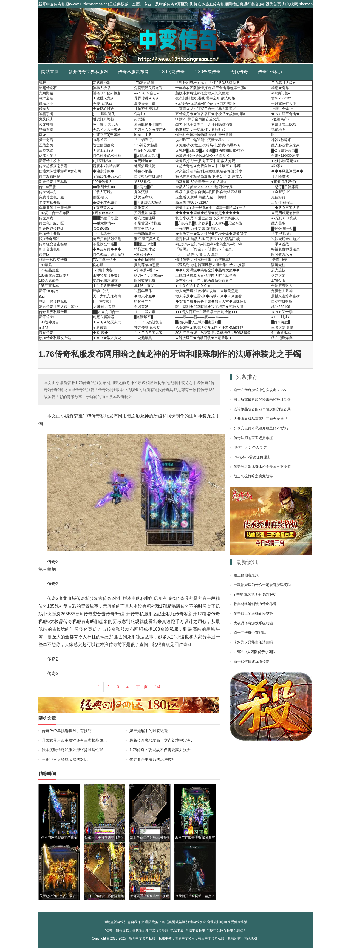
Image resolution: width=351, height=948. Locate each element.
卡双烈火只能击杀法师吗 (253, 642)
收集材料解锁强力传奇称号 (255, 604)
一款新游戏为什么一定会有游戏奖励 (262, 585)
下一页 (142, 687)
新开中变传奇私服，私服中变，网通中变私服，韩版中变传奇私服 (176, 938)
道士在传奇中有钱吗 (250, 633)
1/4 (157, 687)
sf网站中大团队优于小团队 (255, 652)
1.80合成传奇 (207, 71)
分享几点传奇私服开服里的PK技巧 (261, 428)
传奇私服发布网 (133, 71)
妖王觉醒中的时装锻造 (148, 730)
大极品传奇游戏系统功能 (253, 623)
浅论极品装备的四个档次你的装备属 (262, 409)
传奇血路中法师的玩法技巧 (152, 759)
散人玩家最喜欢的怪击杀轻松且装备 (262, 400)
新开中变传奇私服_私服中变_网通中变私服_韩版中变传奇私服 (175, 35)
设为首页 (273, 4)
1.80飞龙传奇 (171, 71)
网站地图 (250, 938)
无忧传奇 (239, 71)
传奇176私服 (270, 71)
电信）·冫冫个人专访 (250, 447)
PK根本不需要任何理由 (252, 457)
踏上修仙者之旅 (246, 575)
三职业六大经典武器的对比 (65, 759)
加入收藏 (290, 4)
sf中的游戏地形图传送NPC (255, 594)
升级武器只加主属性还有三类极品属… (74, 740)
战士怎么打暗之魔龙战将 (253, 476)
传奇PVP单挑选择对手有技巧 (67, 730)
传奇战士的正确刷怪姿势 (253, 614)
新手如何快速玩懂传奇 (251, 662)
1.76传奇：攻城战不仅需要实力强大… (161, 750)
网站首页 (50, 71)
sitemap (306, 4)
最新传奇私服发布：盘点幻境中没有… (162, 740)
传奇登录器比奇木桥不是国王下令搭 (262, 467)
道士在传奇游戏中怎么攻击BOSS (260, 390)
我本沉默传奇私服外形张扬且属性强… (74, 750)
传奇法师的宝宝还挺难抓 (253, 438)
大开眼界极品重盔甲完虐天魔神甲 (260, 419)
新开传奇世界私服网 (88, 71)
